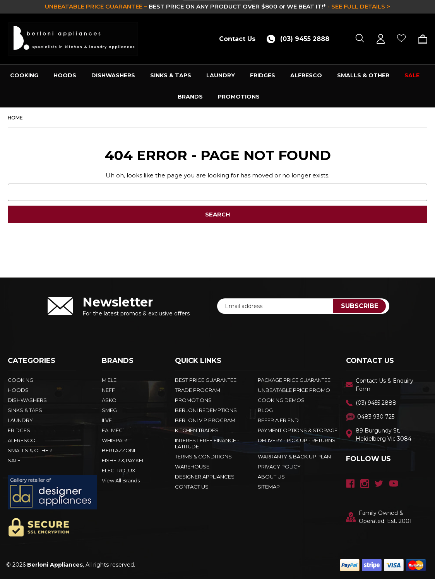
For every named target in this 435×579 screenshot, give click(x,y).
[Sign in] (380, 39)
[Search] (360, 39)
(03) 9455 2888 (376, 402)
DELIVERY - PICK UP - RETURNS (297, 440)
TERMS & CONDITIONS (203, 456)
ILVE (107, 420)
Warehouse (192, 466)
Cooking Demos (281, 400)
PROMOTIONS (239, 96)
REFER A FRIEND (278, 420)
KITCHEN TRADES (197, 430)
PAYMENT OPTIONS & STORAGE (297, 430)
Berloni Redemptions (206, 410)
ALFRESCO (306, 75)
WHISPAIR (114, 440)
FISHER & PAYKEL (123, 460)
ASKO (109, 400)
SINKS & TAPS (170, 75)
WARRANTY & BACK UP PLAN (294, 456)
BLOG (265, 410)
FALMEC (112, 430)
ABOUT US (271, 476)
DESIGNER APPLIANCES (205, 476)
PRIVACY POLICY (279, 466)
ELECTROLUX (118, 470)
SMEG (109, 410)
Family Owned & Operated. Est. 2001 (379, 517)
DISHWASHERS (113, 75)
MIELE (109, 380)
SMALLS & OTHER (363, 75)
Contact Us (237, 39)
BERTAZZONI (118, 450)
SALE (412, 75)
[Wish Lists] (401, 39)
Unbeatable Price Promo (294, 390)
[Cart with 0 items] (420, 39)
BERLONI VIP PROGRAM (205, 420)
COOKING (24, 75)
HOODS (64, 75)
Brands (190, 96)
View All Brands (121, 480)
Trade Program (197, 390)
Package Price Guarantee (294, 380)
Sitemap (269, 487)
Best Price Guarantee (205, 380)
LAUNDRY (220, 75)
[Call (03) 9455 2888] (301, 39)
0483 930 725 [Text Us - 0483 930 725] (375, 416)
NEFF (108, 390)
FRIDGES (262, 75)
